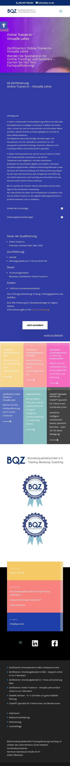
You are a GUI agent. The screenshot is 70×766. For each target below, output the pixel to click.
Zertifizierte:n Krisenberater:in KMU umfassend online (34, 667)
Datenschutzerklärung (19, 717)
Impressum (14, 713)
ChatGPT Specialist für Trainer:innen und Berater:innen (34, 703)
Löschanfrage (15, 726)
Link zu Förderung (41, 309)
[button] (3, 25)
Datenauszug (15, 722)
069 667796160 (25, 3)
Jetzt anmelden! (35, 325)
